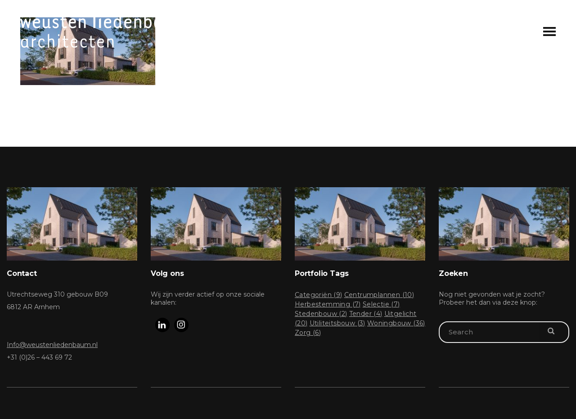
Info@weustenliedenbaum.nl (52, 345)
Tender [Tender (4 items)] (365, 314)
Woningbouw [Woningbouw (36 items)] (396, 323)
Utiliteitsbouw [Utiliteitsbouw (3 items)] (337, 323)
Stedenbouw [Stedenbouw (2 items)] (321, 314)
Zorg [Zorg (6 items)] (308, 333)
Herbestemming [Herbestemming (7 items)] (328, 304)
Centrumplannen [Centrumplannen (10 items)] (379, 295)
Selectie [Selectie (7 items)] (381, 304)
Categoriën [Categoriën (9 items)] (318, 295)
